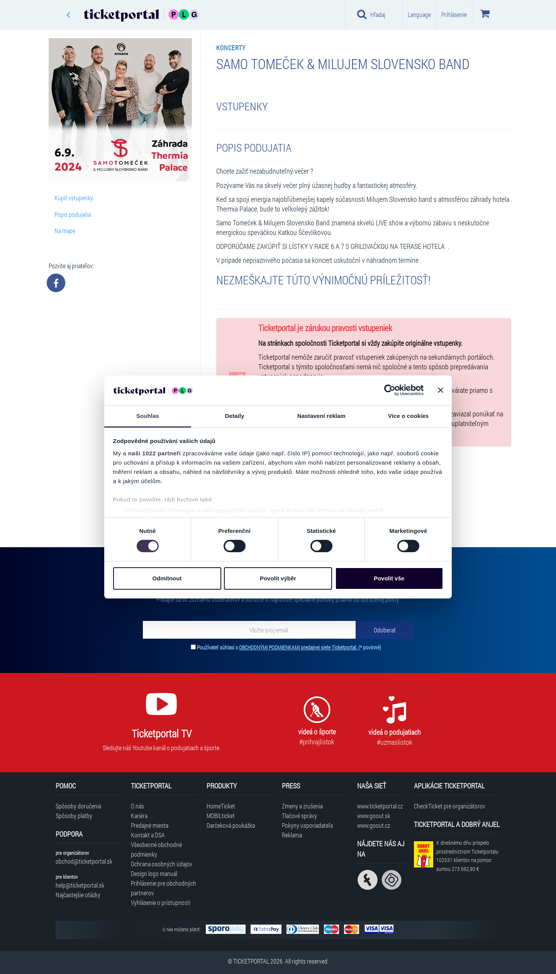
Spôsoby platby (74, 816)
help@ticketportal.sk (80, 885)
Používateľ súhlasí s (289, 647)
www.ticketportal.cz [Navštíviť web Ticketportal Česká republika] (380, 806)
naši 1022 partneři (154, 453)
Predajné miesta (149, 825)
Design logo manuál (154, 873)
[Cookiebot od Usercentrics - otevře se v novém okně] (390, 390)
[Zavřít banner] (440, 390)
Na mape (64, 231)
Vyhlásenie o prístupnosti (160, 902)
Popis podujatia (72, 214)
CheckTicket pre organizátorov (449, 806)
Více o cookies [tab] (408, 416)
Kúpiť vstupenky (73, 198)
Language (419, 14)
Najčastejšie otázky (78, 895)
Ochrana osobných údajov (161, 864)
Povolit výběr (278, 578)
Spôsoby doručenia (78, 806)
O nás (137, 806)
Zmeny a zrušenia (302, 806)
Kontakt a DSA (148, 835)
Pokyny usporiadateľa (307, 825)
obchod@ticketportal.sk (84, 861)
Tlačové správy (299, 816)
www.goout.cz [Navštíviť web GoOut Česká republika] (373, 825)
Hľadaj (371, 14)
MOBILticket (221, 816)
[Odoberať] (385, 630)
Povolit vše (389, 578)
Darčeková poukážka (231, 825)
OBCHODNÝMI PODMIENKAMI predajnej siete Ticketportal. (298, 647)
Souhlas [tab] (147, 416)
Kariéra (139, 816)
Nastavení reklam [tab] (321, 416)
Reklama (292, 835)
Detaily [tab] (234, 416)
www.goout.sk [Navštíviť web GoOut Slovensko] (373, 816)
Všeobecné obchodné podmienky (156, 849)
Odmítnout (167, 578)
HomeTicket (221, 806)
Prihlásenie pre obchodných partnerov (163, 888)
